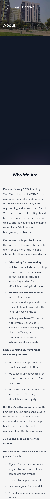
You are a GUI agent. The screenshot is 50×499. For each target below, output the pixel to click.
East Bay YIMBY (24, 6)
